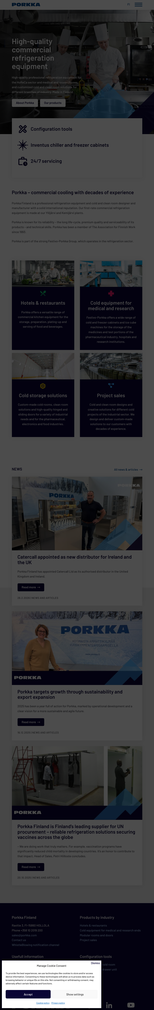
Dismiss (95, 963)
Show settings (75, 994)
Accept (28, 994)
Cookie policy (43, 1003)
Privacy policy (58, 1003)
